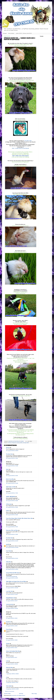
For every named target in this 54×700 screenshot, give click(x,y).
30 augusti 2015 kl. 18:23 (12, 500)
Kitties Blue (8, 561)
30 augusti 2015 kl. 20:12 (12, 540)
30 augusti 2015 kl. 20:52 (12, 547)
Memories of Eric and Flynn (12, 530)
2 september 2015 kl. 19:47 (12, 682)
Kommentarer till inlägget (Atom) (18, 695)
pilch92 (7, 544)
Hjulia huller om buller (10, 486)
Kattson (7, 510)
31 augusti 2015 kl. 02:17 (11, 600)
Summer (8, 447)
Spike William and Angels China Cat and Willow (16, 581)
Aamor (7, 469)
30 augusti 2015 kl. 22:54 (12, 569)
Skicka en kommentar (9, 691)
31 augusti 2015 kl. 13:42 (11, 625)
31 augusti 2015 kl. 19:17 (11, 657)
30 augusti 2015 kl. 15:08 (12, 465)
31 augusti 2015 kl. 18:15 (11, 647)
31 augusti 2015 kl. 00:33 (12, 587)
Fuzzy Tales (8, 629)
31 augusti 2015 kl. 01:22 (12, 594)
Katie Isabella (9, 685)
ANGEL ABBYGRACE (10, 496)
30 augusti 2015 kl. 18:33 (12, 514)
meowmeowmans (9, 604)
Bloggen (5, 33)
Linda (7, 660)
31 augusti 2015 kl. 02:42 (12, 608)
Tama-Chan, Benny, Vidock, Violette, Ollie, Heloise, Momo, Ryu (19, 518)
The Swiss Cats (9, 537)
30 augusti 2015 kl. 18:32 (12, 507)
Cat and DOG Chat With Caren (12, 572)
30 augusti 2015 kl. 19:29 (12, 534)
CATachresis (8, 504)
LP (6, 677)
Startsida (21, 693)
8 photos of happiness (12, 442)
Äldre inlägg (34, 693)
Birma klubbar (11, 33)
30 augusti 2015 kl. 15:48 (12, 475)
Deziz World (8, 550)
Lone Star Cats (27, 140)
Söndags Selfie (26, 442)
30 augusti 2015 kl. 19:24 (12, 526)
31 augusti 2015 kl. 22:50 (12, 663)
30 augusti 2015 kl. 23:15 (12, 577)
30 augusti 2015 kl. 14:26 (12, 458)
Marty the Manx (9, 667)
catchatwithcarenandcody (11, 576)
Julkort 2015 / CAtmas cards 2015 (24, 33)
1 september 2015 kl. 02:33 (12, 673)
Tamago (7, 643)
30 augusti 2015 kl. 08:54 (12, 450)
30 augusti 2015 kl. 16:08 (12, 483)
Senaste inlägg (7, 693)
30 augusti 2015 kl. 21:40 (12, 558)
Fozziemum (8, 621)
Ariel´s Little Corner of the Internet (20, 148)
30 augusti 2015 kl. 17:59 (12, 493)
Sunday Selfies (20, 442)
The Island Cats (9, 454)
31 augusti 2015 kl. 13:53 (11, 640)
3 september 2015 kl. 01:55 (12, 688)
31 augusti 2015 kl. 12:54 (11, 618)
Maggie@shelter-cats (10, 597)
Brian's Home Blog (10, 479)
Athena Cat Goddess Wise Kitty (13, 651)
